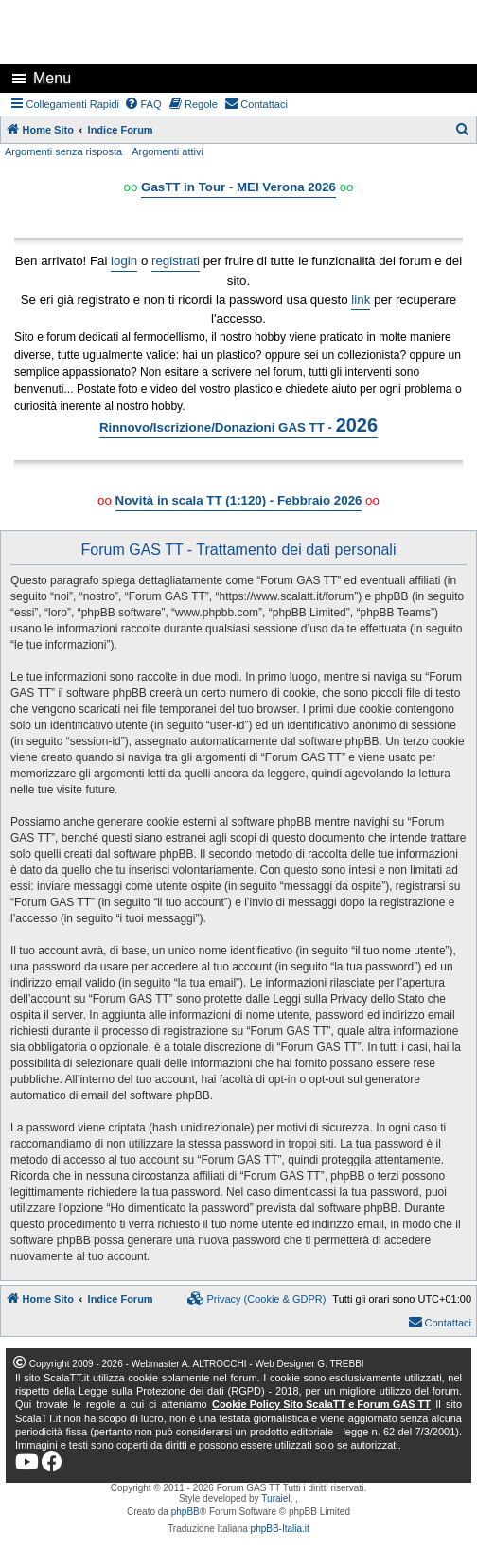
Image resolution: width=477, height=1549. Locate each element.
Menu (52, 78)
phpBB (185, 1511)
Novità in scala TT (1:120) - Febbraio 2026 (238, 500)
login (124, 261)
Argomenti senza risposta (63, 151)
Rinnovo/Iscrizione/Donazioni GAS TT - (238, 425)
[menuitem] (143, 104)
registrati (175, 261)
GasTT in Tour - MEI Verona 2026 (238, 187)
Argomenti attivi (167, 151)
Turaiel (275, 1498)
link (360, 300)
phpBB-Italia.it (280, 1528)
